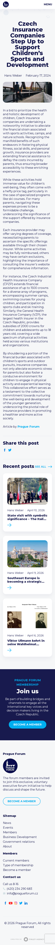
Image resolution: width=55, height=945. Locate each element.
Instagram (16, 903)
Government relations (19, 841)
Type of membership (18, 865)
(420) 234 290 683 (19, 888)
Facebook (5, 450)
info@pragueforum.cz (22, 893)
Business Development (20, 837)
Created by (27, 939)
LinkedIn (26, 903)
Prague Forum (6, 4)
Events (8, 827)
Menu (48, 4)
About (7, 846)
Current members (16, 860)
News (7, 823)
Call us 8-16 (10, 884)
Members (10, 832)
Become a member (27, 724)
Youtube (10, 903)
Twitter (10, 450)
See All (40, 466)
